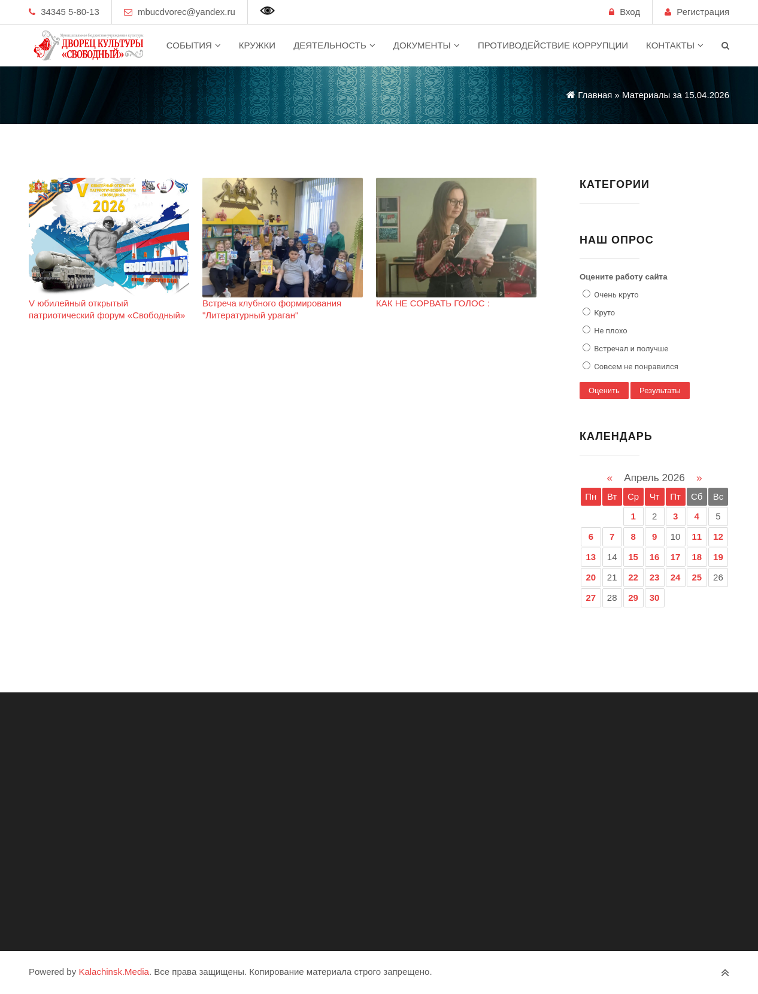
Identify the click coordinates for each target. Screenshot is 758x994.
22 (633, 577)
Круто (603, 312)
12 (718, 536)
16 (655, 557)
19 (718, 557)
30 (655, 597)
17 (676, 557)
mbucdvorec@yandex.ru (186, 12)
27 (591, 597)
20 (591, 577)
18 (697, 557)
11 (697, 536)
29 (633, 597)
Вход (630, 12)
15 (633, 557)
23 (655, 577)
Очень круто (615, 294)
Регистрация (703, 12)
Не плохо (609, 330)
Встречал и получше (630, 348)
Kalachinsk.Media (113, 971)
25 (697, 577)
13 (591, 557)
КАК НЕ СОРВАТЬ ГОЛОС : (433, 303)
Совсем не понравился (635, 366)
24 (676, 577)
